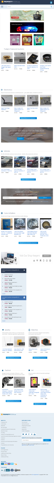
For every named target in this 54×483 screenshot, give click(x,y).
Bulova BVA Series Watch (10, 278)
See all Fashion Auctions (13, 401)
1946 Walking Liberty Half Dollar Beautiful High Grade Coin (32, 233)
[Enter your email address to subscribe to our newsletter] (20, 198)
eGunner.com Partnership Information (9, 441)
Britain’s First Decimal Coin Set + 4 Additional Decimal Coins (6, 233)
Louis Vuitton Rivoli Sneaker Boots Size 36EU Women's (18, 391)
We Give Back (4, 427)
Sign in (35, 138)
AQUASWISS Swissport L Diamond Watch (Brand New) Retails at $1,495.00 (7, 392)
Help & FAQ (24, 429)
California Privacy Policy (6, 453)
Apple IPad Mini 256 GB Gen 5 (11, 282)
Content (1, 18)
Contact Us (24, 427)
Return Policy (4, 455)
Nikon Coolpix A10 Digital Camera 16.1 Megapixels (19, 109)
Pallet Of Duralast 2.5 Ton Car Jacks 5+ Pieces (14, 290)
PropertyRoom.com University (7, 445)
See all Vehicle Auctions (28, 179)
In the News (3, 424)
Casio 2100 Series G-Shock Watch (45, 349)
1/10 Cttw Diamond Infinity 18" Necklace (7, 349)
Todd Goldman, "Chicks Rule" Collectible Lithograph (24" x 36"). (34, 392)
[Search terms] (30, 6)
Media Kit (3, 425)
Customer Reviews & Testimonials (8, 429)
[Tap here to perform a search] (51, 6)
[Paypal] (2, 464)
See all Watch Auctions (40, 357)
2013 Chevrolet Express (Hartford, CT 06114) (19, 171)
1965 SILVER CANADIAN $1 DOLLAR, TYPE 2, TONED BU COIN (44, 233)
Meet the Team (4, 431)
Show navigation (2, 6)
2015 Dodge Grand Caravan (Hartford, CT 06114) (45, 171)
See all (3, 293)
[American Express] (12, 464)
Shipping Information (26, 425)
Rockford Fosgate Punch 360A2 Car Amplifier (14, 286)
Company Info (4, 422)
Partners (3, 439)
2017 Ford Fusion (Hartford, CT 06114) (6, 170)
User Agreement (36, 201)
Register (20, 138)
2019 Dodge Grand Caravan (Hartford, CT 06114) (32, 171)
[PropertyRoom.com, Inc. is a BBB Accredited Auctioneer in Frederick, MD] (5, 470)
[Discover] (15, 464)
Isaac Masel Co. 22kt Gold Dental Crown (13, 317)
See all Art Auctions (40, 404)
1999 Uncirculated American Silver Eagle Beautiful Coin (19, 233)
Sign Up (45, 197)
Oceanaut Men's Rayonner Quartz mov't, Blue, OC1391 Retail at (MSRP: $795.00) (21, 305)
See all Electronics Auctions (28, 118)
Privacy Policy (45, 201)
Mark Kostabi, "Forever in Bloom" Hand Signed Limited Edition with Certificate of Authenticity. (45, 393)
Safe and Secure (25, 424)
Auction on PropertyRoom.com (7, 434)
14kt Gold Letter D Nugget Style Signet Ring (6, 67)
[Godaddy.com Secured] (17, 470)
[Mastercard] (9, 464)
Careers (2, 443)
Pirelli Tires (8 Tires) (9, 274)
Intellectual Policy (4, 456)
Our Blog (3, 432)
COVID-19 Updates (26, 431)
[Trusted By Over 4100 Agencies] (12, 470)
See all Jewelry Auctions (13, 357)
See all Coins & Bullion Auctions (28, 243)
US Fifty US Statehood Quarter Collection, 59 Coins (32, 67)
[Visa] (5, 464)
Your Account (24, 422)
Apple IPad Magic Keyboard (5, 108)
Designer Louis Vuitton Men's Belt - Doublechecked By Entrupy (45, 68)
